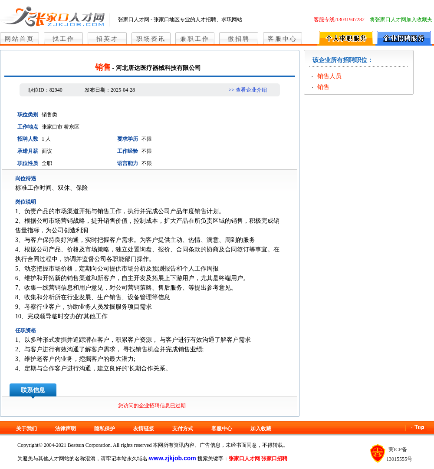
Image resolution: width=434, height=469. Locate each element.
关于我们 (26, 429)
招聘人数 (27, 139)
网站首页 (19, 39)
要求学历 (127, 139)
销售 (323, 87)
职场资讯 (151, 39)
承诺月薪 (27, 151)
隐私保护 (104, 429)
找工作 (64, 39)
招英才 (107, 39)
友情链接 (143, 429)
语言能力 (127, 163)
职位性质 (27, 163)
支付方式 (182, 429)
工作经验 (127, 151)
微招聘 (239, 39)
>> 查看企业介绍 (247, 90)
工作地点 (27, 127)
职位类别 (27, 115)
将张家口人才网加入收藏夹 (401, 20)
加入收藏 (260, 429)
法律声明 (65, 429)
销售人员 (329, 76)
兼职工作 (195, 39)
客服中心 (282, 39)
